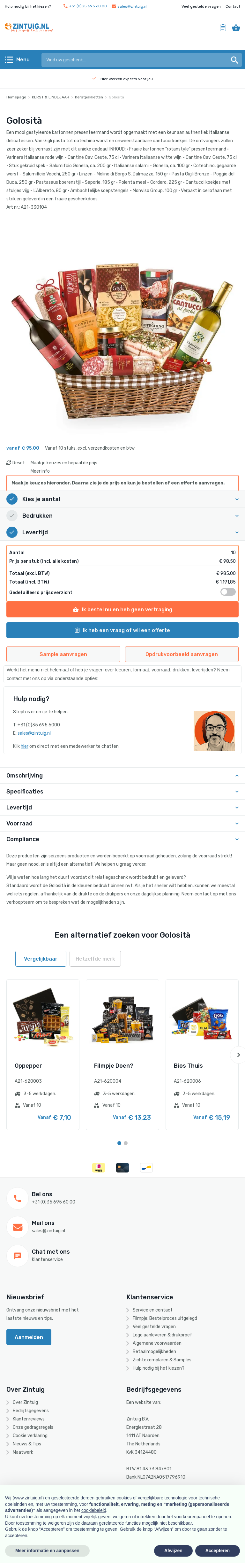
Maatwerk (23, 1452)
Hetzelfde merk (95, 959)
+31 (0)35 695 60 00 (85, 6)
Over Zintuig (25, 1402)
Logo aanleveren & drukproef (162, 1335)
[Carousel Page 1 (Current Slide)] (119, 1143)
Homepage (16, 97)
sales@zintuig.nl (129, 6)
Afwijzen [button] (173, 1550)
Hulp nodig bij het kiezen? (158, 1368)
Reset (18, 463)
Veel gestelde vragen (201, 6)
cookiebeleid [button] (93, 1510)
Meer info (40, 471)
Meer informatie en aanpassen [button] (47, 1550)
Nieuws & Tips (27, 1444)
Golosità (116, 97)
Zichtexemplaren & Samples (162, 1360)
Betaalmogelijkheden (154, 1351)
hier (24, 746)
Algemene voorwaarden (157, 1343)
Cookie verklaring (30, 1435)
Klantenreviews (29, 1419)
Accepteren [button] (217, 1550)
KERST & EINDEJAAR (50, 97)
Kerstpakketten (89, 97)
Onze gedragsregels (33, 1427)
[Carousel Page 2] (126, 1143)
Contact (233, 6)
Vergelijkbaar (40, 959)
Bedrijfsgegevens (31, 1410)
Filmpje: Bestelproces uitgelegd (165, 1318)
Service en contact (153, 1310)
